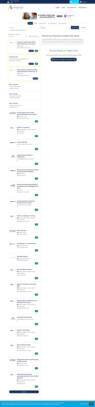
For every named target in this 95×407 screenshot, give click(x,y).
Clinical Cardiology (22, 142)
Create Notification (34, 36)
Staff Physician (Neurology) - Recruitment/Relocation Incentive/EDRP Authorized (28, 376)
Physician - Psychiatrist (23, 127)
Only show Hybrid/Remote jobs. (18, 30)
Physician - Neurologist (23, 330)
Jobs (63, 7)
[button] (83, 27)
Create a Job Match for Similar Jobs (64, 59)
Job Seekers (74, 2)
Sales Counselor (13, 84)
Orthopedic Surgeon (22, 256)
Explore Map (43, 23)
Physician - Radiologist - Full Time (26, 215)
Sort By (10, 36)
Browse (36, 23)
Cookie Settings (84, 403)
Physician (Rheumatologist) (24, 269)
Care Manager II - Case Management (26, 243)
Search (30, 23)
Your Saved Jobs (63, 23)
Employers (83, 2)
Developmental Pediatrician (24, 317)
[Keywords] (24, 27)
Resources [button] (82, 7)
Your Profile (72, 7)
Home (57, 7)
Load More (24, 392)
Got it (91, 403)
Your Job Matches (52, 23)
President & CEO (13, 57)
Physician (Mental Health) (24, 345)
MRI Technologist (21, 230)
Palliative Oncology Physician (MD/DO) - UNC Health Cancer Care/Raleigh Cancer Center (27, 186)
